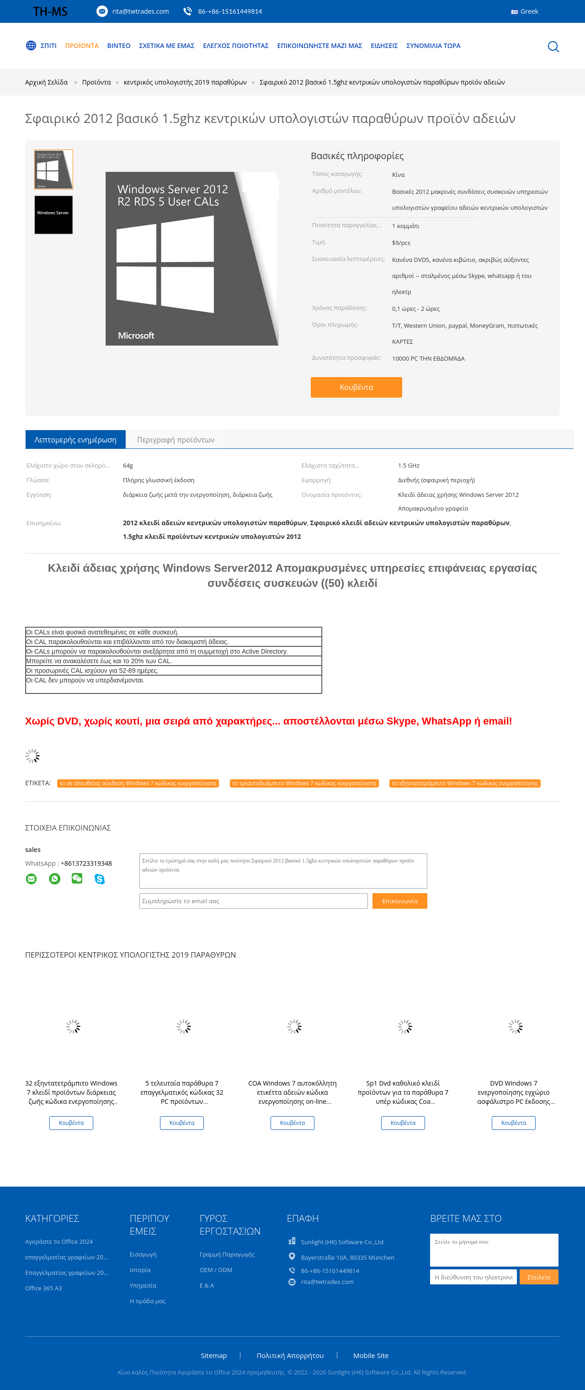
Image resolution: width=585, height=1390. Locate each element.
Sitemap (214, 1355)
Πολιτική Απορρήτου (290, 1355)
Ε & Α (207, 1285)
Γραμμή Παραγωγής (227, 1254)
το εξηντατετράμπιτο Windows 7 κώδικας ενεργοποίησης (465, 783)
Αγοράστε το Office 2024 (59, 1241)
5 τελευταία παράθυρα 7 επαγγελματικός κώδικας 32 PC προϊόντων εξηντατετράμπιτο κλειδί (181, 1097)
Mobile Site (370, 1355)
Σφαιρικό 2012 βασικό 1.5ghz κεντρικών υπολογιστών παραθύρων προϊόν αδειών (382, 82)
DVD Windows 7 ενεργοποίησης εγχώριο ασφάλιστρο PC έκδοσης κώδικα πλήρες (513, 1097)
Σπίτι (41, 46)
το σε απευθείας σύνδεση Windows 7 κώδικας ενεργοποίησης (138, 783)
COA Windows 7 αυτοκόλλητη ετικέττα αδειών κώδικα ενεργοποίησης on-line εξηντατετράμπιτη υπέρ (292, 1097)
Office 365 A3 (43, 1288)
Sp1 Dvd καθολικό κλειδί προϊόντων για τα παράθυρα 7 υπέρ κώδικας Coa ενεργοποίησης (403, 1097)
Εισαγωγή (143, 1254)
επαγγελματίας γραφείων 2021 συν (73, 1257)
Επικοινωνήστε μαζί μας (319, 45)
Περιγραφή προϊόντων (175, 440)
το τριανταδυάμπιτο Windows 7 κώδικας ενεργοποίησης (304, 783)
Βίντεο (119, 45)
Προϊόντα (82, 45)
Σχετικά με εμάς (166, 45)
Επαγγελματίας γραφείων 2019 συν (73, 1272)
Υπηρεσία (143, 1285)
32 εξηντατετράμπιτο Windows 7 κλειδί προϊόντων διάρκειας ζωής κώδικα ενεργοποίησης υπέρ (71, 1097)
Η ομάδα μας (147, 1301)
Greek (529, 11)
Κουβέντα (356, 387)
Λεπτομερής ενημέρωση (76, 440)
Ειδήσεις (384, 45)
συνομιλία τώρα (433, 45)
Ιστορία (140, 1270)
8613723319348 (88, 863)
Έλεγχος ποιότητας (236, 45)
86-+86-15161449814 (230, 11)
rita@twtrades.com (140, 11)
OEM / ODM (216, 1270)
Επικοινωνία (400, 901)
